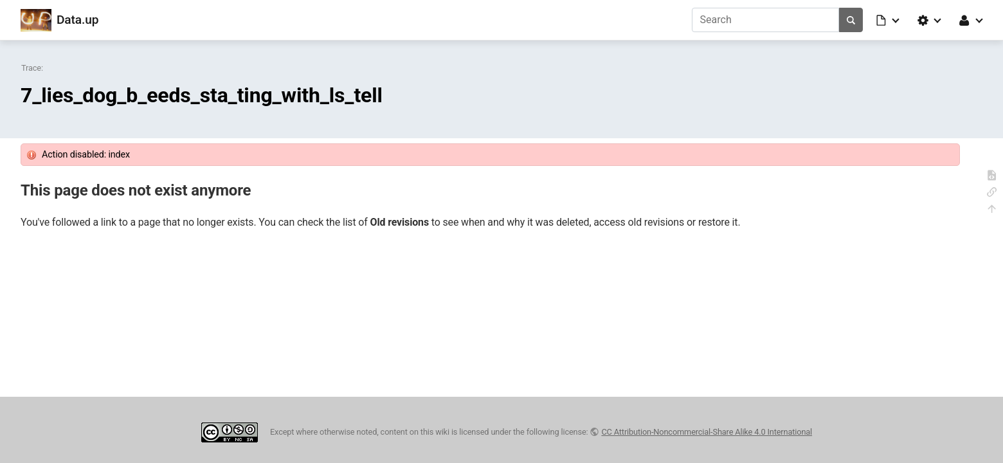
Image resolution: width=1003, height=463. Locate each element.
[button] (888, 20)
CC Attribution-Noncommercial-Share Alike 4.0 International (706, 432)
